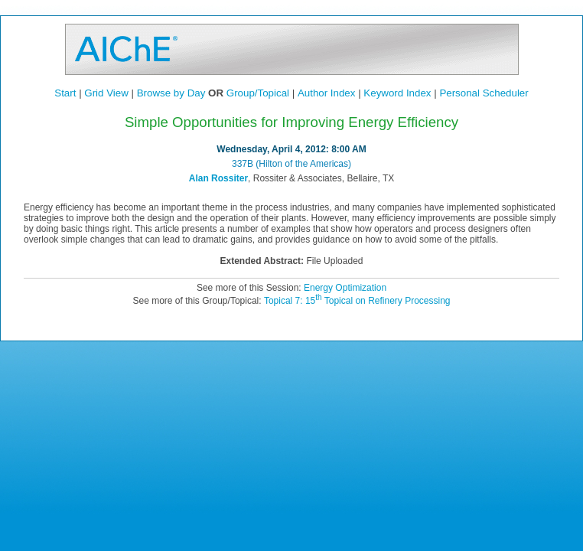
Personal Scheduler (483, 93)
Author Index (327, 93)
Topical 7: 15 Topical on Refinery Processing (357, 300)
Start (65, 93)
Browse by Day (171, 93)
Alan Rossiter (218, 178)
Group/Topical (257, 93)
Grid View (106, 93)
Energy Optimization (345, 287)
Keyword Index (397, 93)
